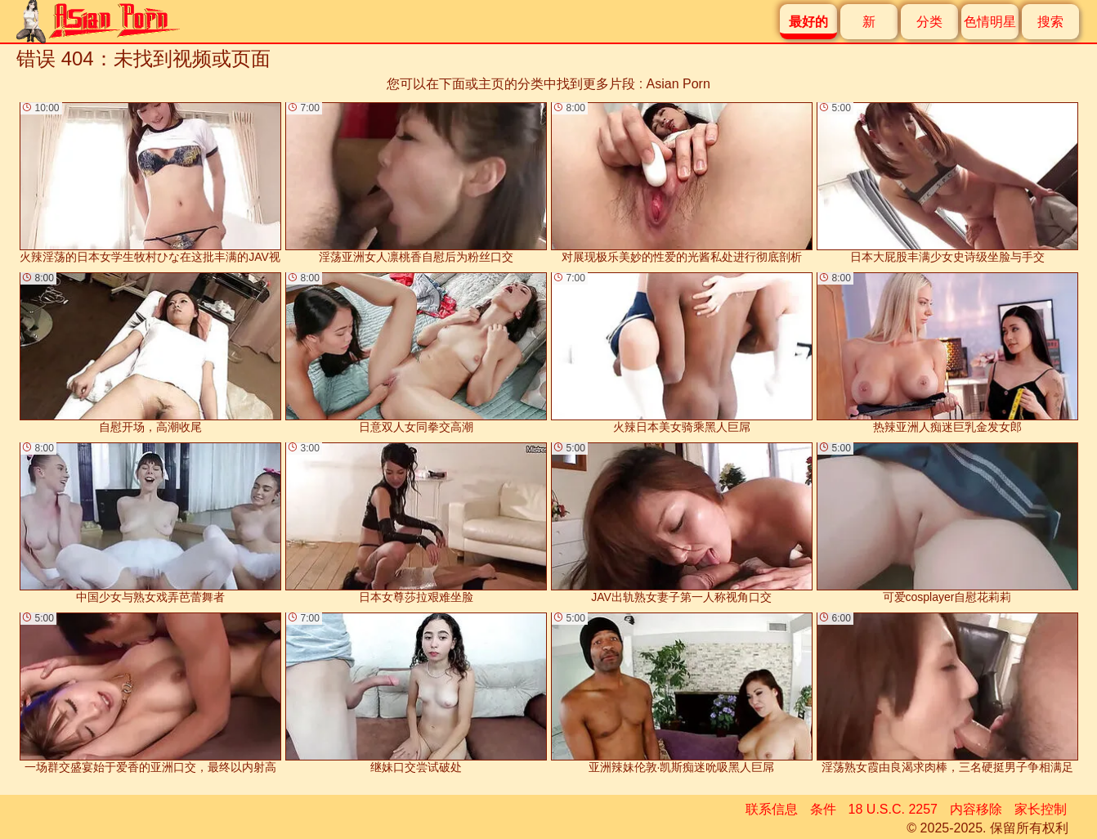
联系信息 (772, 809)
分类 (929, 22)
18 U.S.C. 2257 (893, 809)
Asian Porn (678, 84)
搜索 (1050, 22)
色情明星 (990, 22)
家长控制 (1040, 809)
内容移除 (976, 809)
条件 (823, 809)
